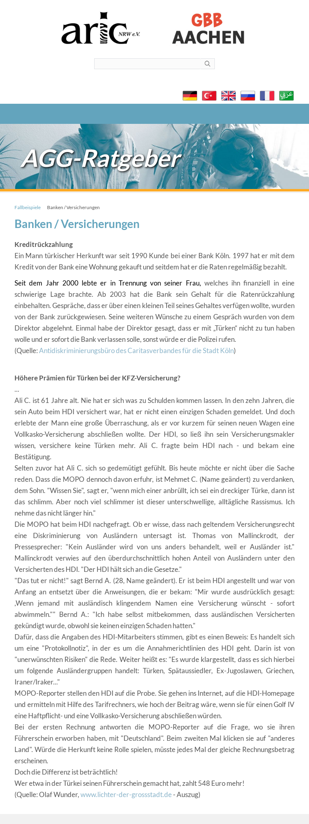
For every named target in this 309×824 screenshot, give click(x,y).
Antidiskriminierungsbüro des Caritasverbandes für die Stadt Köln (136, 350)
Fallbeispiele (27, 207)
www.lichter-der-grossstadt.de (126, 794)
